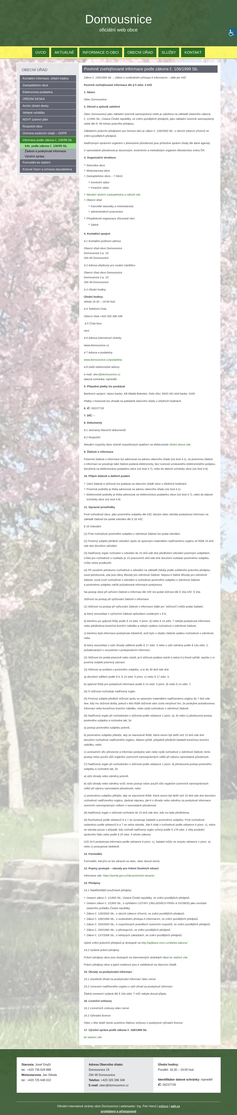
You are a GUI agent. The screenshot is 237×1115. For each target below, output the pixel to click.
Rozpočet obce (32, 126)
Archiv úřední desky (36, 105)
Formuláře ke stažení (36, 162)
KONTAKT (193, 52)
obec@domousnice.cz (106, 374)
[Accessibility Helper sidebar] (232, 32)
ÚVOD (40, 52)
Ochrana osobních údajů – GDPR (45, 133)
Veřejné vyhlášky (34, 112)
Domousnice (118, 19)
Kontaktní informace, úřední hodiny (46, 78)
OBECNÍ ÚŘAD (140, 52)
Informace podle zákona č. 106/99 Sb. (48, 140)
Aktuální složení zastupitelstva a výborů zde (113, 194)
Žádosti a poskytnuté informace (45, 151)
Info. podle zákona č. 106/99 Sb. (46, 146)
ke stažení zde (179, 957)
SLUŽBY (169, 52)
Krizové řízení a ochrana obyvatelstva (47, 169)
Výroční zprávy (34, 156)
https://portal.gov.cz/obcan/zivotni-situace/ (128, 875)
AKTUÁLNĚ (64, 52)
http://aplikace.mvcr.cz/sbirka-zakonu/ (164, 942)
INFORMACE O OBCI (101, 52)
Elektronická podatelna (38, 92)
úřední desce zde (180, 444)
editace (163, 1106)
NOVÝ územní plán (35, 119)
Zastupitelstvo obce (35, 85)
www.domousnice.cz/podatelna (103, 359)
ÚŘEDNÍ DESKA (34, 99)
